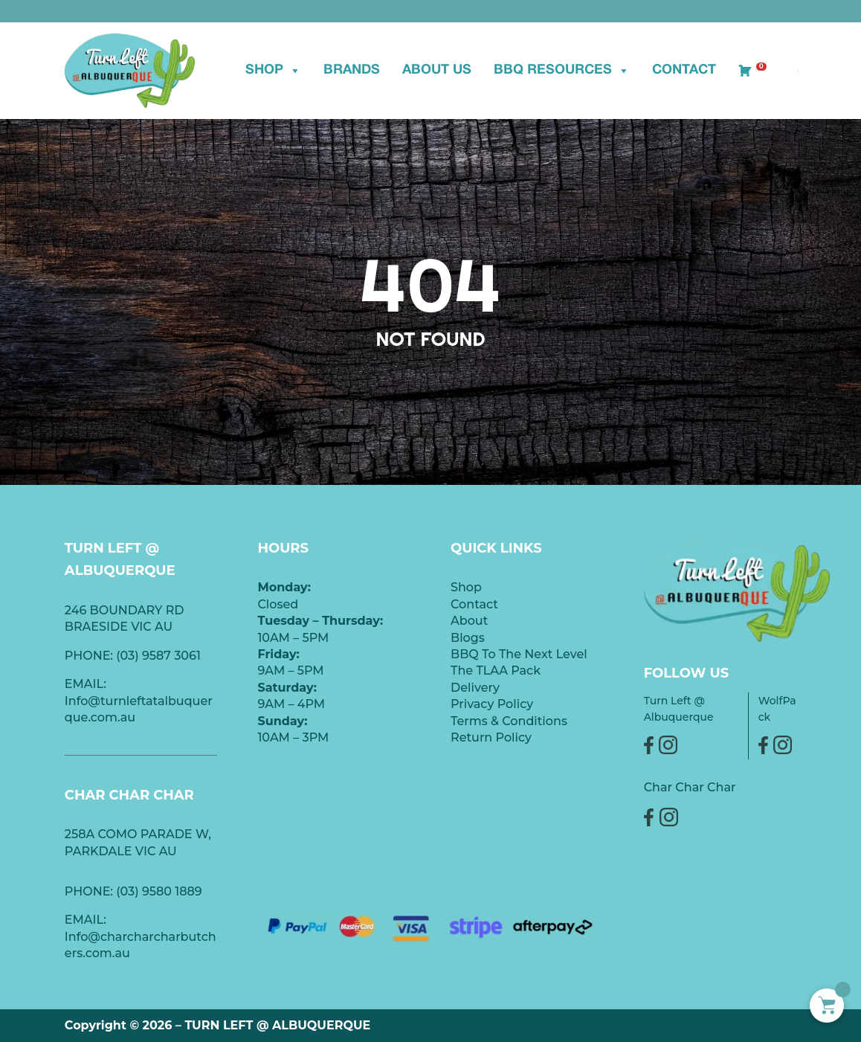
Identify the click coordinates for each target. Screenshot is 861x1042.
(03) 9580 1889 (159, 891)
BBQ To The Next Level (519, 654)
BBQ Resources (562, 71)
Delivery (475, 688)
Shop (273, 71)
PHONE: (90, 891)
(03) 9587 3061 (158, 656)
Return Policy (491, 737)
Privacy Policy (492, 704)
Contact (684, 70)
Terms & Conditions (509, 721)
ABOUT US (436, 70)
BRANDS (351, 70)
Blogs (468, 638)
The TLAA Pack (496, 670)
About (469, 621)
